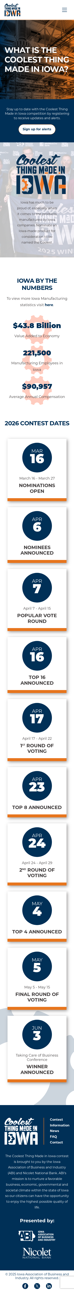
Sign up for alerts (37, 129)
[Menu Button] (64, 10)
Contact (56, 1142)
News (54, 1131)
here (49, 305)
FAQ (53, 1137)
